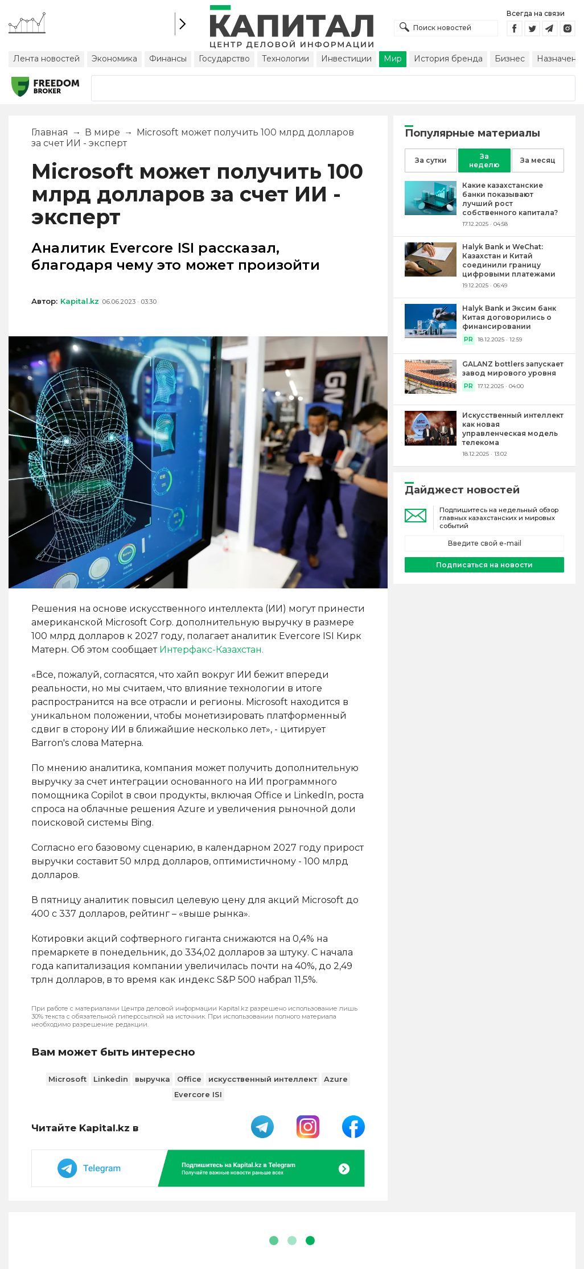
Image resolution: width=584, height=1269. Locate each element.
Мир (393, 58)
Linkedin (110, 1078)
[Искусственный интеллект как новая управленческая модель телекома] (430, 442)
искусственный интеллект (262, 1078)
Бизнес (510, 58)
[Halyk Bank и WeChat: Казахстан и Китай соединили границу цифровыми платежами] (430, 273)
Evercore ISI (198, 1094)
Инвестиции (346, 58)
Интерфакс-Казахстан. (211, 649)
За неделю (484, 160)
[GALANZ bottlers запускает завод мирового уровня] (430, 390)
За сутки (431, 160)
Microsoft (67, 1078)
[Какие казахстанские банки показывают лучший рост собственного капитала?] (430, 212)
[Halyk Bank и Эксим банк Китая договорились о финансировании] (430, 334)
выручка (152, 1078)
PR (468, 339)
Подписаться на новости (484, 565)
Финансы (168, 58)
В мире (102, 132)
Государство (224, 58)
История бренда (448, 58)
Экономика (114, 58)
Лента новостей (46, 58)
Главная (49, 132)
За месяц (538, 160)
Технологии (285, 58)
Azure (336, 1078)
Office (189, 1078)
